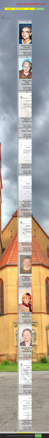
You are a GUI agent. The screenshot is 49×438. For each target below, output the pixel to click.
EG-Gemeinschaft (19, 9)
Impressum (22, 433)
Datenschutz (26, 433)
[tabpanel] (24, 225)
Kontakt (18, 433)
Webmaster (30, 433)
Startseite (9, 9)
